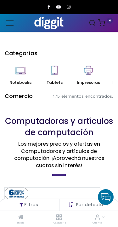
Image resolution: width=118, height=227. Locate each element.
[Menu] (9, 23)
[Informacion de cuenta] (97, 217)
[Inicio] (21, 217)
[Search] (92, 23)
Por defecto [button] (90, 204)
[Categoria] (59, 217)
